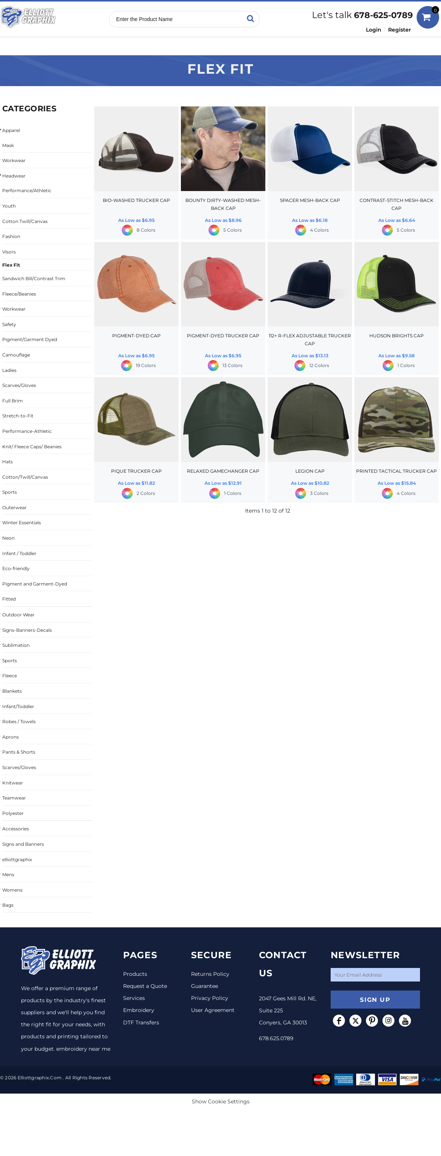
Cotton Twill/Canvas (25, 221)
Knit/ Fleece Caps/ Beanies (32, 446)
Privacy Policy (209, 998)
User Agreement (213, 1010)
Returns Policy (210, 974)
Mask (8, 145)
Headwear (14, 176)
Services (134, 998)
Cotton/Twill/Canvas (25, 477)
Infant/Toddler (18, 706)
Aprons (10, 737)
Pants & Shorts (18, 752)
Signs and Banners (23, 844)
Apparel (11, 130)
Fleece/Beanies (19, 294)
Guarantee (204, 986)
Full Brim (12, 401)
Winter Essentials (21, 522)
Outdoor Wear (18, 614)
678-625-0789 (383, 15)
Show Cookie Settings (221, 1101)
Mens (8, 874)
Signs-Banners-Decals (27, 630)
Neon (8, 538)
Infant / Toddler (19, 553)
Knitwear (12, 783)
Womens (12, 890)
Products (135, 974)
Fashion (11, 236)
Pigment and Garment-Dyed (34, 584)
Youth (9, 206)
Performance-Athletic (27, 431)
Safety (9, 324)
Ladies (9, 370)
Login (373, 29)
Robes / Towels (19, 721)
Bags (8, 905)
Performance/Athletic (26, 190)
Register (399, 29)
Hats (7, 461)
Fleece (9, 675)
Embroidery (138, 1010)
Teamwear (14, 798)
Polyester (13, 813)
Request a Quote (145, 986)
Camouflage (16, 355)
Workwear (14, 160)
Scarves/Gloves (19, 385)
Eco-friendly (16, 568)
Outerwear (14, 507)
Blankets (12, 691)
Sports (9, 492)
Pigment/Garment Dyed (29, 339)
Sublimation (16, 645)
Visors (9, 252)
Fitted (9, 599)
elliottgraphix (17, 859)
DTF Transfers (141, 1022)
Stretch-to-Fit (17, 416)
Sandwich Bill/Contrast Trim (33, 278)
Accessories (15, 828)
